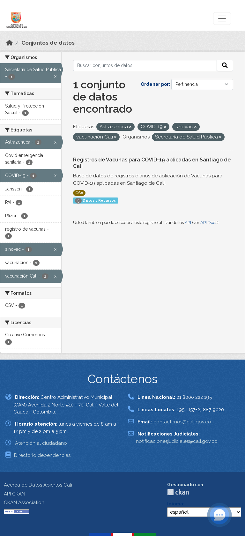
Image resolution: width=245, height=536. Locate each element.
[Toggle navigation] (222, 18)
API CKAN (14, 494)
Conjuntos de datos (48, 43)
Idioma (175, 503)
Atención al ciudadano (41, 443)
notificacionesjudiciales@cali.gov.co (177, 441)
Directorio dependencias (42, 455)
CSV (79, 193)
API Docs (208, 222)
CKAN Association (24, 502)
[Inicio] (9, 43)
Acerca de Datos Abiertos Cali (38, 485)
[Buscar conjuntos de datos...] (145, 65)
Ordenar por (155, 84)
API (188, 222)
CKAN (178, 492)
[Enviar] (225, 65)
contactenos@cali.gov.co (182, 422)
